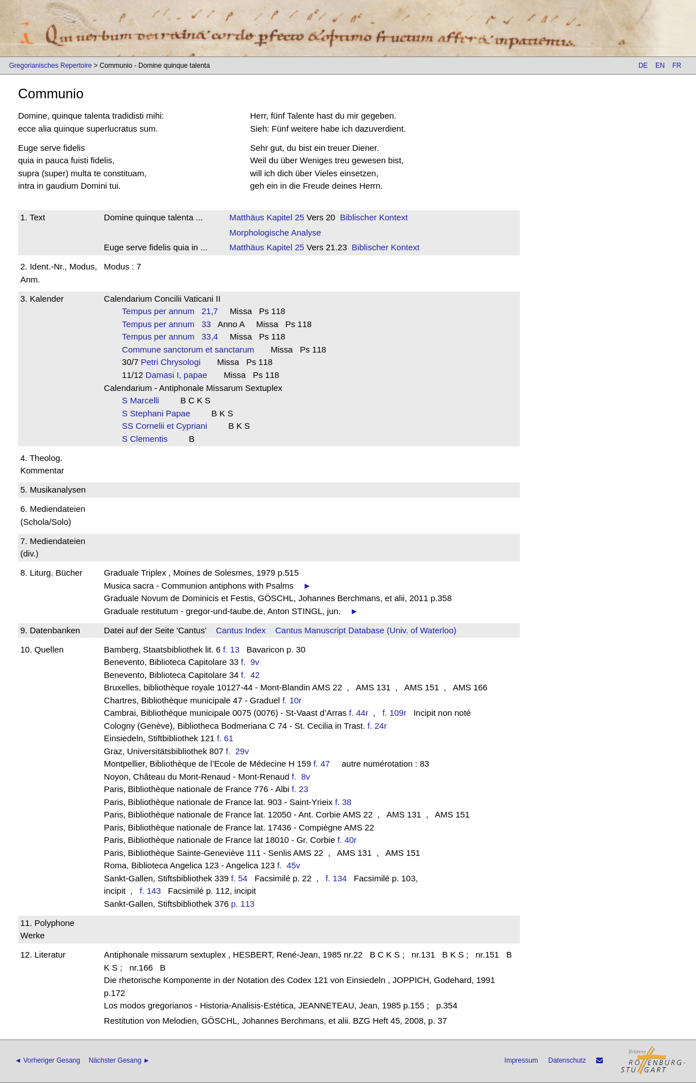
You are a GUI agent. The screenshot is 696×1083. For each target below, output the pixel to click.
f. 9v (252, 662)
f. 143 (150, 890)
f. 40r (347, 840)
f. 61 (225, 738)
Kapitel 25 (284, 217)
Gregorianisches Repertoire (50, 65)
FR (676, 65)
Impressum (521, 1060)
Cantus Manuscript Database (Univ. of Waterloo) (366, 630)
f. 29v (239, 751)
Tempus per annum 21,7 (170, 311)
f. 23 (300, 789)
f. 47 (321, 763)
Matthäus (246, 217)
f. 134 (336, 878)
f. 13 (231, 649)
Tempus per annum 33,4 (170, 336)
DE (643, 65)
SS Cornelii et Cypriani (168, 425)
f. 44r (358, 712)
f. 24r (377, 725)
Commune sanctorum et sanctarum (191, 349)
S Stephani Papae (159, 413)
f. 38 (343, 802)
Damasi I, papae (180, 375)
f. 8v (303, 776)
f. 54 (239, 878)
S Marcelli (144, 400)
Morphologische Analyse (275, 232)
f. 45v (291, 865)
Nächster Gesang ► (119, 1060)
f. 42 (253, 675)
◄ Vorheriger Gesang (47, 1060)
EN (660, 65)
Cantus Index (240, 630)
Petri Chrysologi (174, 362)
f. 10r (291, 700)
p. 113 (243, 903)
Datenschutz (567, 1060)
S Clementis (148, 438)
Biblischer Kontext (374, 217)
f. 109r (394, 712)
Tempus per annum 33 (166, 324)
